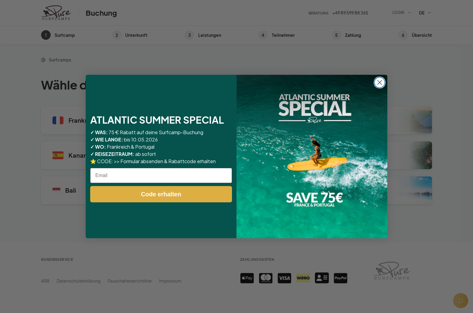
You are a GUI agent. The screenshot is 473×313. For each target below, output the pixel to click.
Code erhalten (161, 194)
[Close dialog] (379, 82)
